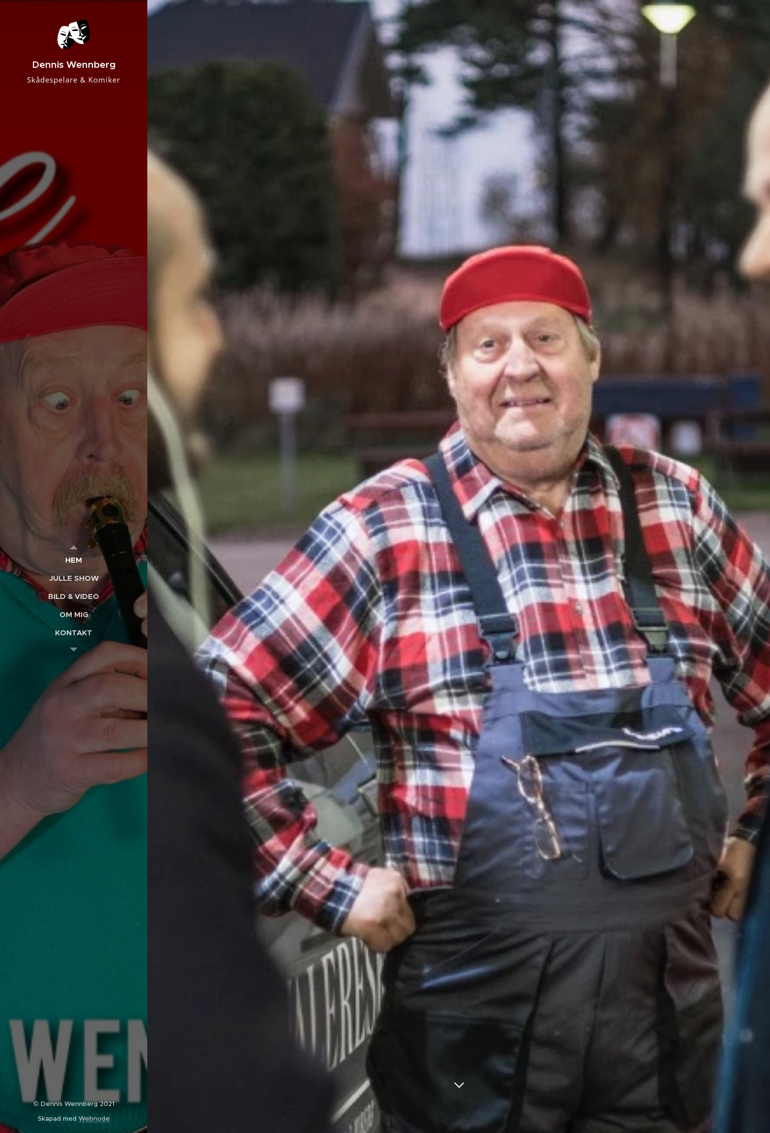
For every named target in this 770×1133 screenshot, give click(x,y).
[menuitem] (73, 560)
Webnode (94, 1118)
